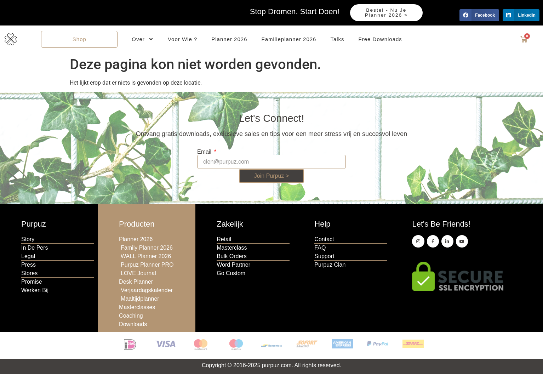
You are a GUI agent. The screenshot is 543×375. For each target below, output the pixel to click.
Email (205, 153)
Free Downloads (380, 39)
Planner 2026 (229, 39)
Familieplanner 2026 (289, 39)
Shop (79, 39)
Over (143, 40)
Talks (337, 39)
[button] (479, 15)
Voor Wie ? (182, 39)
